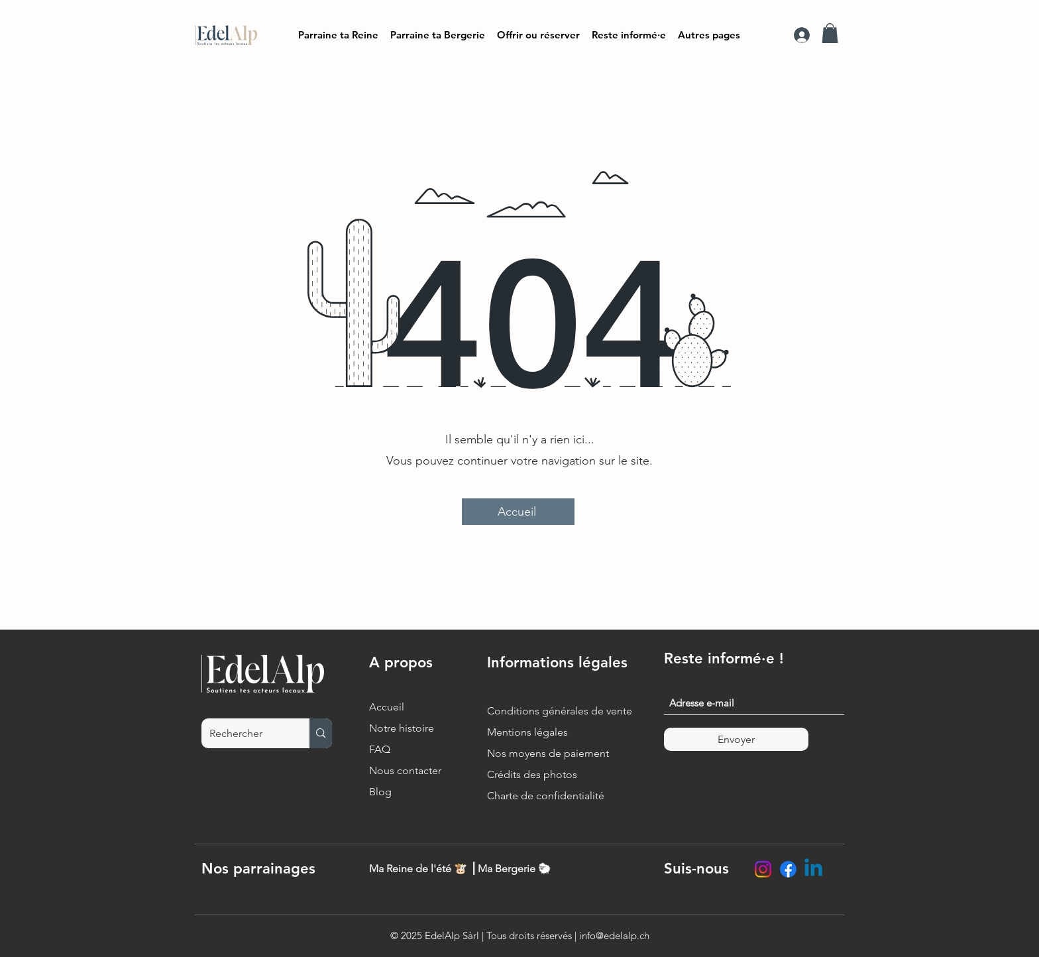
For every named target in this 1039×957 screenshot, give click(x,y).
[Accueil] (518, 511)
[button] (629, 35)
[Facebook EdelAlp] (788, 869)
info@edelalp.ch (614, 935)
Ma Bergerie (506, 868)
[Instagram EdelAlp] (763, 869)
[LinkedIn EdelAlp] (813, 869)
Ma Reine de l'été (410, 868)
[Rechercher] (245, 733)
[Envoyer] (736, 739)
